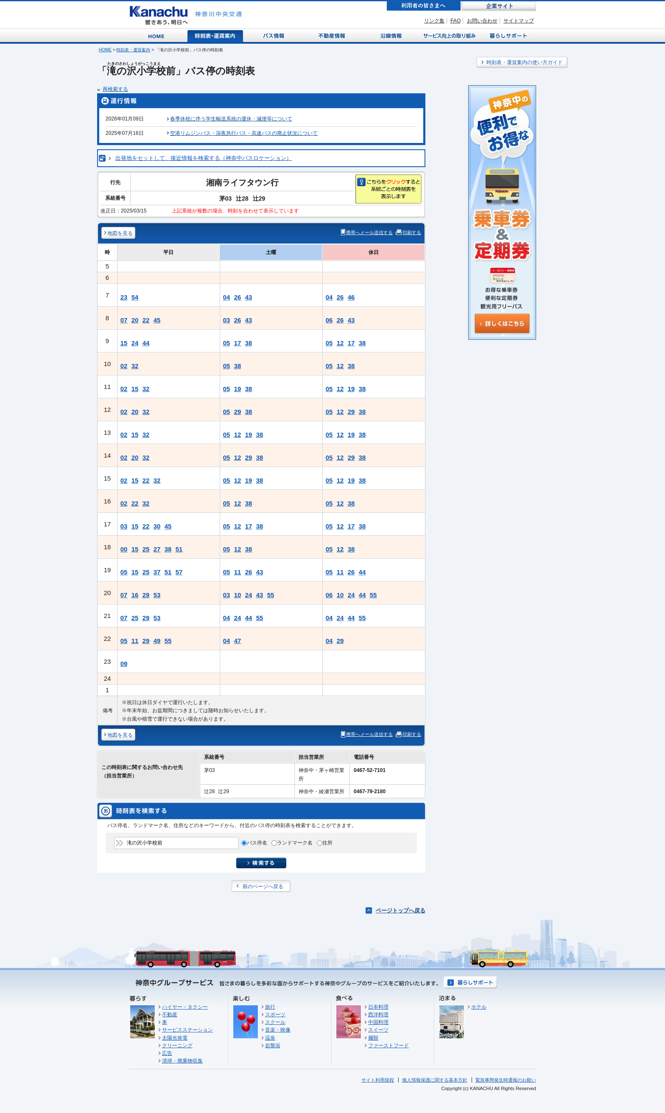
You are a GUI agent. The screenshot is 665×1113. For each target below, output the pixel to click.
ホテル (478, 1007)
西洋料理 (378, 1015)
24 (135, 343)
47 (237, 640)
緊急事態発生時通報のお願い (505, 1079)
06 (329, 320)
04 (226, 297)
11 (237, 572)
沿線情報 (390, 35)
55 (270, 594)
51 (179, 549)
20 (135, 320)
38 (248, 343)
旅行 (270, 1007)
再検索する (115, 89)
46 (351, 297)
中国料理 (378, 1022)
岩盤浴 (272, 1046)
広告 (167, 1053)
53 (157, 594)
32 (135, 365)
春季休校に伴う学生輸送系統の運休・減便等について (231, 119)
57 (179, 572)
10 (237, 594)
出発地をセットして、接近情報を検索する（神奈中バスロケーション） (203, 158)
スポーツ (275, 1015)
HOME (105, 50)
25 (146, 549)
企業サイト (498, 6)
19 (237, 388)
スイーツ (378, 1030)
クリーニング (177, 1046)
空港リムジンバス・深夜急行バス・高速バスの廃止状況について (244, 133)
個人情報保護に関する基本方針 (434, 1079)
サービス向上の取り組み (448, 35)
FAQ (455, 21)
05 (226, 343)
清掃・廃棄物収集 (182, 1061)
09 (124, 663)
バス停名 (257, 843)
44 (146, 343)
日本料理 (378, 1007)
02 (124, 365)
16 (135, 594)
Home (158, 35)
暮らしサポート (507, 35)
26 (237, 297)
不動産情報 (333, 35)
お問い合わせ (482, 21)
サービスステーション (187, 1030)
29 (237, 411)
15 (124, 343)
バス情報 (274, 35)
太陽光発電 (174, 1038)
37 (157, 572)
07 (124, 320)
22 (146, 320)
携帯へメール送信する (369, 232)
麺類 (373, 1038)
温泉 (270, 1038)
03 (226, 320)
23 (124, 297)
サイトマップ (518, 21)
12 (340, 343)
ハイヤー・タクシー (185, 1007)
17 (237, 343)
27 (157, 549)
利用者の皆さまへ (424, 6)
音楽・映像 (278, 1030)
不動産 (169, 1015)
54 (135, 297)
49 (157, 640)
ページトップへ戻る (400, 910)
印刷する (411, 232)
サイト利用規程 (377, 1079)
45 (157, 320)
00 (124, 549)
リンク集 (434, 21)
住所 (327, 843)
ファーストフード (388, 1046)
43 (248, 297)
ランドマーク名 (295, 843)
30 (157, 526)
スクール (275, 1022)
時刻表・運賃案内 (215, 35)
